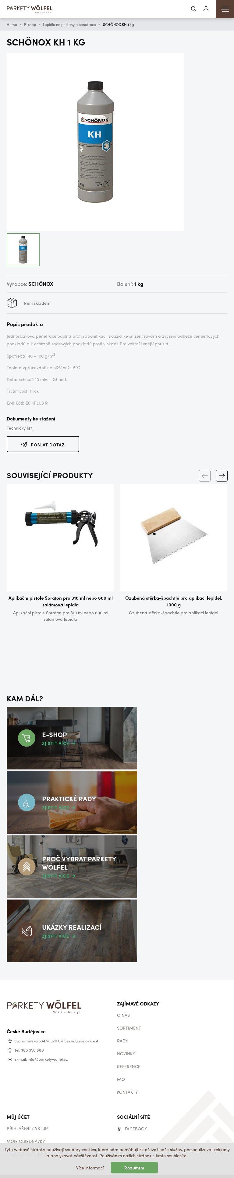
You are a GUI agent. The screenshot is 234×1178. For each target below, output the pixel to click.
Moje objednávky (26, 1128)
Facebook (136, 1116)
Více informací (90, 1168)
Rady (122, 1028)
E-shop (30, 24)
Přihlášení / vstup (27, 1116)
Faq (121, 1066)
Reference (128, 1054)
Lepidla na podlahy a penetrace (69, 24)
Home (12, 24)
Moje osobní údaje (27, 1141)
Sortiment (129, 1015)
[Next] (221, 475)
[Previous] (204, 475)
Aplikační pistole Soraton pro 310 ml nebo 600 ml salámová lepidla (61, 601)
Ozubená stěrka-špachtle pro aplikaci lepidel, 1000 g (173, 601)
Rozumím (134, 1168)
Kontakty (127, 1079)
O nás (123, 1002)
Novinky (126, 1041)
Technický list (19, 428)
